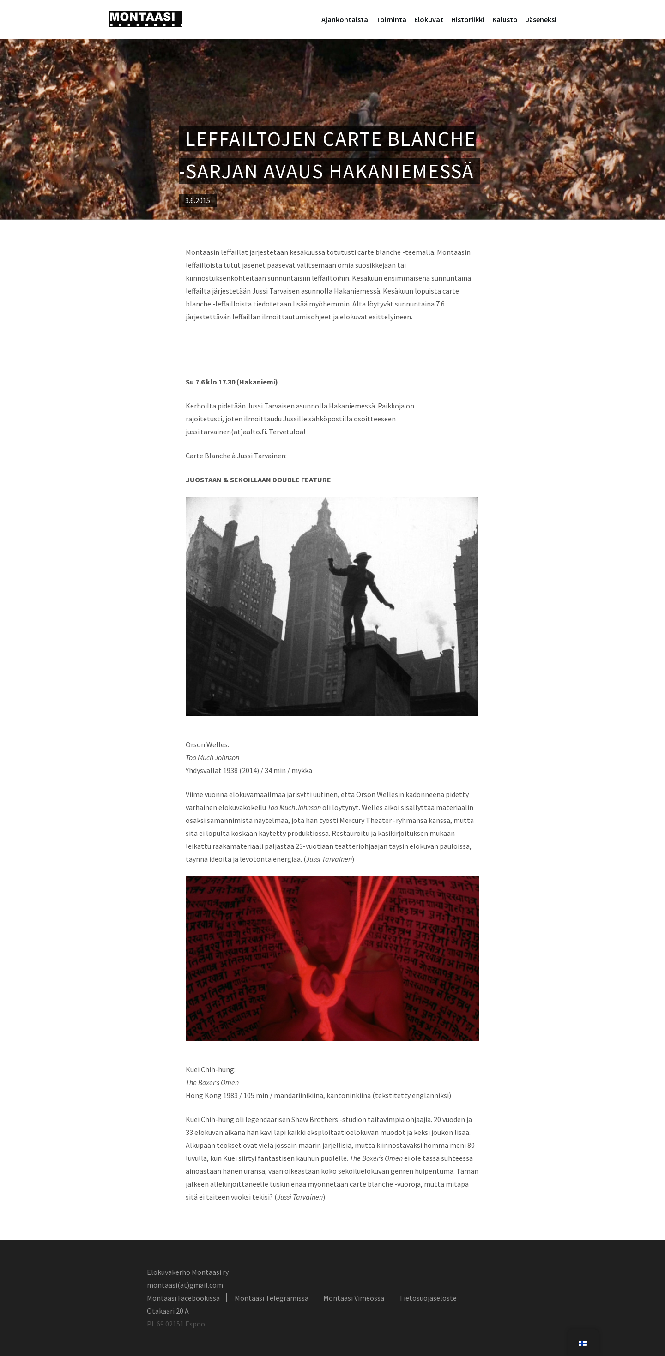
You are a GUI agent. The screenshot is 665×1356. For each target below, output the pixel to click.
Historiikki (467, 19)
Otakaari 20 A (168, 1310)
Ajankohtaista (344, 19)
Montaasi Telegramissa (271, 1297)
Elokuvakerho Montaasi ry (188, 1272)
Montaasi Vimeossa (353, 1297)
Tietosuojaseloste (428, 1297)
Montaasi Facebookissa (183, 1297)
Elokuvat (428, 19)
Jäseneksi (541, 19)
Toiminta (391, 19)
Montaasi (145, 19)
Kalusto (505, 19)
